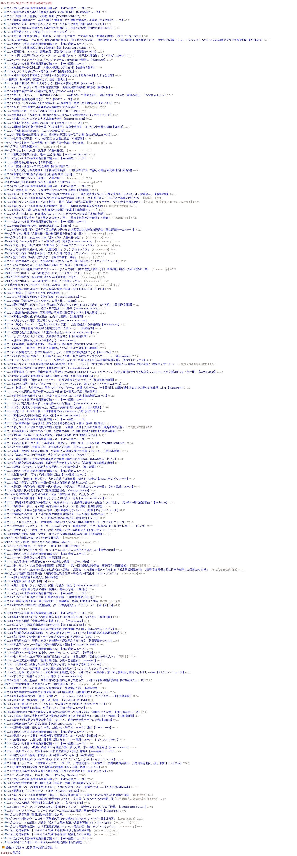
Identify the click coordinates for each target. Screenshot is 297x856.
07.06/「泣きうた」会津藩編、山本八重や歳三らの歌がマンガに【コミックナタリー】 (58, 668)
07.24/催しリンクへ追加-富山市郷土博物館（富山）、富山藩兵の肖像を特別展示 (55, 206)
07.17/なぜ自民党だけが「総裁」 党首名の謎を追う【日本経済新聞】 (48, 336)
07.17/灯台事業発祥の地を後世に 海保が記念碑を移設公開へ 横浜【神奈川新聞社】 (56, 423)
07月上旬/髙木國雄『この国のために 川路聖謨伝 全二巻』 (41, 684)
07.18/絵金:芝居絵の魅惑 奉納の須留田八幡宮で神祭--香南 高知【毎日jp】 (50, 376)
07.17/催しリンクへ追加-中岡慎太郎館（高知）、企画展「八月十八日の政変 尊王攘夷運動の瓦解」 (66, 427)
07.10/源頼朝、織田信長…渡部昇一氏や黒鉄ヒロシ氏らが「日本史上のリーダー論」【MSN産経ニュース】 (70, 486)
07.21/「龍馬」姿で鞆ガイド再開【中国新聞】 (34, 293)
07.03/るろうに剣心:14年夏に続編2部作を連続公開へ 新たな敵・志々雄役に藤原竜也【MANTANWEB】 (68, 747)
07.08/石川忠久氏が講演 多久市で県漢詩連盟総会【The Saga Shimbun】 (49, 490)
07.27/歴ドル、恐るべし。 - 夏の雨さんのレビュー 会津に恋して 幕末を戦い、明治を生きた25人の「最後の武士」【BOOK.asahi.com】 (87, 95)
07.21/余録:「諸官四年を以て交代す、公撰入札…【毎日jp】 (42, 300)
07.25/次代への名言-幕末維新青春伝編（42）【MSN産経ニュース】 (47, 158)
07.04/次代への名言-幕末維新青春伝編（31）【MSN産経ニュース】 (47, 731)
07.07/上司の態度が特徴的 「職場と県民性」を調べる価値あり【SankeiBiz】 (52, 660)
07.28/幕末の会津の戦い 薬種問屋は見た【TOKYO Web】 (40, 91)
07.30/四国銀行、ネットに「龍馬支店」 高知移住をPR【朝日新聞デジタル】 (52, 51)
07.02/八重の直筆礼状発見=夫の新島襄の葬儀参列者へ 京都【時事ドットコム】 (54, 767)
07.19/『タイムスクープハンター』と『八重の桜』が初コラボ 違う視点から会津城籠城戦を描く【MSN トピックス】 (76, 360)
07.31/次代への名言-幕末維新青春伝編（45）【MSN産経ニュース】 (47, 8)
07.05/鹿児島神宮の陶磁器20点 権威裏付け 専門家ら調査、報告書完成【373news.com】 (58, 692)
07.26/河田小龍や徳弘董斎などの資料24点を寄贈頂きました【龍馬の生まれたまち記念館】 (61, 75)
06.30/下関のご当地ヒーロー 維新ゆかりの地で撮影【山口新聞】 (45, 842)
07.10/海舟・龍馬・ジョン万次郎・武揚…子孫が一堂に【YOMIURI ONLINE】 (53, 585)
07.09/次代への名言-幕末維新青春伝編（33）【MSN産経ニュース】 (47, 613)
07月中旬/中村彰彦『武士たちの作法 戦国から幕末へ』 (40, 542)
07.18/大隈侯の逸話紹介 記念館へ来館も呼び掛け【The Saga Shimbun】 (49, 368)
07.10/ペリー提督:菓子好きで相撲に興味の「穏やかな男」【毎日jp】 (48, 589)
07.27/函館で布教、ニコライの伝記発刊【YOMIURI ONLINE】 (44, 111)
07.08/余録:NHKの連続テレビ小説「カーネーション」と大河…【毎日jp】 (50, 652)
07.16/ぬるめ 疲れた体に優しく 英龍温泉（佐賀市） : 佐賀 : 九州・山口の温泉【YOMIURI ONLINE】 (67, 443)
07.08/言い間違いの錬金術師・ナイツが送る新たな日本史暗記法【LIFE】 (50, 636)
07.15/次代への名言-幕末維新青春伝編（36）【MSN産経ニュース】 (47, 470)
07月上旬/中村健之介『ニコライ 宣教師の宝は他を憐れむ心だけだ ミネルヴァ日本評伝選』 (62, 818)
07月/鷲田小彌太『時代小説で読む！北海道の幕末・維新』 (42, 257)
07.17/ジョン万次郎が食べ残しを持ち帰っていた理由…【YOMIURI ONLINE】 (53, 403)
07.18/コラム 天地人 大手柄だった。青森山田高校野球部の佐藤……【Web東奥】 (55, 407)
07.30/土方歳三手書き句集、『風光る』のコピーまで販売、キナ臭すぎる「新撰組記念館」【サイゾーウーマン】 (74, 36)
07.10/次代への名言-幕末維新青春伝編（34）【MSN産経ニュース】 (47, 593)
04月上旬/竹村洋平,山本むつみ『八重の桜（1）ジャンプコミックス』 (48, 249)
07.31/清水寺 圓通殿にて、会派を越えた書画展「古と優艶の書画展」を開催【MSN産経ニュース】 (65, 20)
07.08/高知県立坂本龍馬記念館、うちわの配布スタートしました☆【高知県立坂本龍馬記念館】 (64, 632)
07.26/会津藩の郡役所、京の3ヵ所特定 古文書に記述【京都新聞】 (46, 138)
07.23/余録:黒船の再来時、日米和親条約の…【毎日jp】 (40, 225)
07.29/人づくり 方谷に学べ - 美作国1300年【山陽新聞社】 (41, 71)
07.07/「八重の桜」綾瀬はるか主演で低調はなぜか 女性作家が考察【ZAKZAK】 (55, 664)
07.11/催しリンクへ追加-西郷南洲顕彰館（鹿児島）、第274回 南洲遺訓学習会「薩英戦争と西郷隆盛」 (68, 565)
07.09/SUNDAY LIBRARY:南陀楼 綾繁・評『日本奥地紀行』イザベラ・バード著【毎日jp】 (60, 605)
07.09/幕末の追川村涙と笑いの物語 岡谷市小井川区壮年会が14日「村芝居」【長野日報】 (60, 617)
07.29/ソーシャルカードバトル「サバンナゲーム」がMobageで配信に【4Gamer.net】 (57, 59)
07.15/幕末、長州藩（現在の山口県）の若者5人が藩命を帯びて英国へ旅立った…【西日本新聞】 (64, 451)
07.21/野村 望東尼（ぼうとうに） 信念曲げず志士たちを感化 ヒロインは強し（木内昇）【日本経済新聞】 (70, 304)
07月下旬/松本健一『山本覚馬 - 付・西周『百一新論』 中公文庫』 (46, 142)
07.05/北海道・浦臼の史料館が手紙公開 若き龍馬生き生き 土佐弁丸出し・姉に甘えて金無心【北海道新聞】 (71, 715)
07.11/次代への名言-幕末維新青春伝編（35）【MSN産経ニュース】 (47, 553)
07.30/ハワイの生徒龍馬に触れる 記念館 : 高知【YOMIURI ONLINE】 (48, 47)
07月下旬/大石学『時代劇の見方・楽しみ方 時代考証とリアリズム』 (48, 253)
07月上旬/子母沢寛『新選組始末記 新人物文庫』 (36, 814)
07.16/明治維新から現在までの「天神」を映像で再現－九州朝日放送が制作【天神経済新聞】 (62, 431)
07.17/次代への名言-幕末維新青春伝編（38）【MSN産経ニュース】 (47, 419)
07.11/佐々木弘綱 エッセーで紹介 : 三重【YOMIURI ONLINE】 (44, 546)
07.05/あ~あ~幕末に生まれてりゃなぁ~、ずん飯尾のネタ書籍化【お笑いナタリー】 (56, 704)
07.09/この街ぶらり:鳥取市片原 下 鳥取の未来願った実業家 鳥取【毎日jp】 (51, 597)
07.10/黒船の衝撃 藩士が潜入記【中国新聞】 (33, 577)
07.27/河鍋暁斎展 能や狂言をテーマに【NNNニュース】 (40, 99)
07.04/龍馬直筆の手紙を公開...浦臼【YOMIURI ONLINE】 (41, 723)
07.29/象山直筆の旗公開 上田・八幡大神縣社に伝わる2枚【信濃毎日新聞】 (51, 67)
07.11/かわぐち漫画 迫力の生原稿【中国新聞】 (34, 557)
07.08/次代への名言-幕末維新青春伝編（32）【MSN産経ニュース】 (47, 648)
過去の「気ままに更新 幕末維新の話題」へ (31, 847)
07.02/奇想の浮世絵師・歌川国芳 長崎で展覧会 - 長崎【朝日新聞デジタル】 (52, 783)
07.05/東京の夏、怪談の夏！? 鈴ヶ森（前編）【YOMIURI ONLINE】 (47, 700)
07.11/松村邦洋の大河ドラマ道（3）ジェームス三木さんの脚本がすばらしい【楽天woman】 (61, 549)
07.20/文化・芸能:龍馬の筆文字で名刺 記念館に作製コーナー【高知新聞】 (51, 328)
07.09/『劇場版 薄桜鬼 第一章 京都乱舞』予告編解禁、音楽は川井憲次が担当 (53, 601)
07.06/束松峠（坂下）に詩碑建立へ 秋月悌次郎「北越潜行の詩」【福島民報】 (53, 688)
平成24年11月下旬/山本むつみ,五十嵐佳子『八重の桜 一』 (41, 182)
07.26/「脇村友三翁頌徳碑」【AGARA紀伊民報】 (36, 130)
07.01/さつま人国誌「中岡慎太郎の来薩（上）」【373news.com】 (45, 802)
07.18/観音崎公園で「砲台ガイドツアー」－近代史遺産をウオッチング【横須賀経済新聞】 (61, 379)
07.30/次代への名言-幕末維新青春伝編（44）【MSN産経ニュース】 (47, 43)
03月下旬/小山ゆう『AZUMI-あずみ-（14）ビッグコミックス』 (45, 281)
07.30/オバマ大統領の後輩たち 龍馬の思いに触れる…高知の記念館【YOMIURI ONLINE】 (60, 28)
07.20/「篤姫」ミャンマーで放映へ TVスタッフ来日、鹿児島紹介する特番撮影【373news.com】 (64, 324)
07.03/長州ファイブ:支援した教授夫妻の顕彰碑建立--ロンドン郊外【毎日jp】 (52, 735)
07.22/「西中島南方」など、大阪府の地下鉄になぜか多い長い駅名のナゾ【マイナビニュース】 (64, 261)
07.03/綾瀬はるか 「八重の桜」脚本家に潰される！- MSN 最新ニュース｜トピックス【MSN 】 (63, 739)
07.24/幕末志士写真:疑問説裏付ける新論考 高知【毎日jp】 (41, 174)
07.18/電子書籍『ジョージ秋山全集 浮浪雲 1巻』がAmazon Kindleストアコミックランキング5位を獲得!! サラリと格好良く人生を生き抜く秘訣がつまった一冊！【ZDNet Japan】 (112, 371)
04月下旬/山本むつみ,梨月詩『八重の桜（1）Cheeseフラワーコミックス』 (51, 245)
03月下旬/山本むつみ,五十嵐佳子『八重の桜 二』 (36, 178)
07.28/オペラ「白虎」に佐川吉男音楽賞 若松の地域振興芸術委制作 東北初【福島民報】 (59, 87)
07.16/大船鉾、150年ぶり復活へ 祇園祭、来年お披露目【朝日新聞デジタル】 (53, 435)
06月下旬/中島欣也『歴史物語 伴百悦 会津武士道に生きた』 (43, 277)
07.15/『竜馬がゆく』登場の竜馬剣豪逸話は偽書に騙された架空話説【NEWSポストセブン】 (62, 459)
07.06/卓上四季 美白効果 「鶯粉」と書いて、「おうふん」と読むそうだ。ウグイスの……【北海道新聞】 (70, 696)
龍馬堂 (17, 852)
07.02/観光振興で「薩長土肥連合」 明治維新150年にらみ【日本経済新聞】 (51, 755)
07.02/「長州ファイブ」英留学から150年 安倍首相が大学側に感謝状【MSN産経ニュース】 (61, 751)
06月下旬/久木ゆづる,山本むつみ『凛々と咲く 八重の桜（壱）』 (45, 237)
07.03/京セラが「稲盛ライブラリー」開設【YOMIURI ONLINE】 (45, 676)
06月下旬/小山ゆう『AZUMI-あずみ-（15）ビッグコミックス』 (45, 273)
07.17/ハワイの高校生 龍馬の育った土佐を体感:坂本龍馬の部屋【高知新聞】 (52, 391)
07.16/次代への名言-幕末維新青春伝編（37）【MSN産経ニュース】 (47, 439)
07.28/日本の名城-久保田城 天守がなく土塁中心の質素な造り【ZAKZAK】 (51, 83)
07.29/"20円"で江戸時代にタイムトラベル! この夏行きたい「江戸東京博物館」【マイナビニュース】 (67, 55)
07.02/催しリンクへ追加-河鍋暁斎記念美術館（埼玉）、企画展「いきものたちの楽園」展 (60, 798)
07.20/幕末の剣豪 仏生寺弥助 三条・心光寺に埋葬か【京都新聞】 (46, 316)
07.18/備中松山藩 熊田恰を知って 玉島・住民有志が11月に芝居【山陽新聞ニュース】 (57, 395)
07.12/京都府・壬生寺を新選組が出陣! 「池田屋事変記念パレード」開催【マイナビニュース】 (63, 510)
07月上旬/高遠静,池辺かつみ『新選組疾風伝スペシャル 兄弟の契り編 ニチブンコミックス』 (62, 826)
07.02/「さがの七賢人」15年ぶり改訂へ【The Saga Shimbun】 (43, 775)
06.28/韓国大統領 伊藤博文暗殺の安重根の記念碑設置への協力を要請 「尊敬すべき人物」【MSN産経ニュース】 (74, 712)
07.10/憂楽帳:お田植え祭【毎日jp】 (27, 581)
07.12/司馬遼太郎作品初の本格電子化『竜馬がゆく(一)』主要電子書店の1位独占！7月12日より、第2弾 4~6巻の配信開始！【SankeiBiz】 (88, 502)
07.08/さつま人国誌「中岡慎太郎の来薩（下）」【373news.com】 (45, 620)
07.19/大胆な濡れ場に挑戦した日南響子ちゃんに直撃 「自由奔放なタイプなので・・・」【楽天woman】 (69, 356)
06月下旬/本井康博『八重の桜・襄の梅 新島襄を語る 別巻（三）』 (47, 233)
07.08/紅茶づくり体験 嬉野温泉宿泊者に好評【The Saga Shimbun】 (46, 624)
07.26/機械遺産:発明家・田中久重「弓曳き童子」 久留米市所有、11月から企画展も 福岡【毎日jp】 (66, 126)
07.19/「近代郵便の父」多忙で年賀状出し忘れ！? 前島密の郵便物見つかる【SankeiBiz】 (59, 352)
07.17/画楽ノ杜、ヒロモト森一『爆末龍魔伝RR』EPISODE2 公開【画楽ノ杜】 (53, 411)
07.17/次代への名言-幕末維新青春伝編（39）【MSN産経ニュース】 (47, 399)
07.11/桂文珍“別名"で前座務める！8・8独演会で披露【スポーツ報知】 (49, 561)
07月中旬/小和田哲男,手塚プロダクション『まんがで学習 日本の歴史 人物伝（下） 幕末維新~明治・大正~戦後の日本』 (78, 269)
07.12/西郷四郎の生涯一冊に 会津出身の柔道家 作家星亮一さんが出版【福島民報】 (56, 514)
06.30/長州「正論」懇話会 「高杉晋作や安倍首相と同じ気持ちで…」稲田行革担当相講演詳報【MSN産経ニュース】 (76, 680)
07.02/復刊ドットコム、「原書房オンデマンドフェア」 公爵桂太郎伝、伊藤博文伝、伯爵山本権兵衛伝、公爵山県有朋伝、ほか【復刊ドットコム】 (95, 763)
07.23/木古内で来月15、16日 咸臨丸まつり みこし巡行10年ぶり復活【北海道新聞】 (56, 213)
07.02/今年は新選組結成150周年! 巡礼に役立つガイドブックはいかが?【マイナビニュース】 (62, 759)
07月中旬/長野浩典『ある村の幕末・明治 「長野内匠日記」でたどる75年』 (52, 494)
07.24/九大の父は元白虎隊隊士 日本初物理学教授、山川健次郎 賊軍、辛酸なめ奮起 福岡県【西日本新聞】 (70, 170)
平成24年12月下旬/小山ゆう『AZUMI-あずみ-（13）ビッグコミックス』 (50, 284)
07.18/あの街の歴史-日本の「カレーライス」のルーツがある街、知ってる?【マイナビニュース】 (65, 383)
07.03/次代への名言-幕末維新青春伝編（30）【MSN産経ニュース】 (47, 743)
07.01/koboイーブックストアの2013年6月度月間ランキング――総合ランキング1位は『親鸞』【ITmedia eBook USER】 (77, 806)
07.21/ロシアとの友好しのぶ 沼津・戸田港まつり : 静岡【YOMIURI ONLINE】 (53, 308)
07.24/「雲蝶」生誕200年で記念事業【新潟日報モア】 (39, 166)
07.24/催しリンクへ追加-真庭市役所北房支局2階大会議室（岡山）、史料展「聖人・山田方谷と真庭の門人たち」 (74, 198)
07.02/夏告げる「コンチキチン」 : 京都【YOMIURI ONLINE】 (43, 790)
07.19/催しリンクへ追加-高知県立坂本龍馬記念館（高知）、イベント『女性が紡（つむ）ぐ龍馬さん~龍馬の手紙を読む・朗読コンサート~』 (91, 364)
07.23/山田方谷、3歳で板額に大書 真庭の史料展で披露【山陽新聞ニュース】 (53, 209)
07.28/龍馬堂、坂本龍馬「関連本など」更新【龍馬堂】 (35, 79)
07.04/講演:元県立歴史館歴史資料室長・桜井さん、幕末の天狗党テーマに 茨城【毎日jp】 (60, 719)
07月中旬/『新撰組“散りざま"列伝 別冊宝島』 (34, 537)
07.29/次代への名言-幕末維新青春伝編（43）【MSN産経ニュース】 (47, 63)
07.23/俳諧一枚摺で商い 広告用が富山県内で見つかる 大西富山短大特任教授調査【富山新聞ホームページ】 (71, 229)
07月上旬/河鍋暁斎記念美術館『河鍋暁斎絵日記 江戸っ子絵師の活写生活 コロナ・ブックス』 (63, 573)
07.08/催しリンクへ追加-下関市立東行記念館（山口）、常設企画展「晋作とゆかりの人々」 (61, 656)
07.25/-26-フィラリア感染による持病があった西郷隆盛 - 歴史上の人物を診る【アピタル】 (60, 103)
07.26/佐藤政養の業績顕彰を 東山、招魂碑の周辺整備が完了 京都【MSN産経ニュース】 (59, 134)
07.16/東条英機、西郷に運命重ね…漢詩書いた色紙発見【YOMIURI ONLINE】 (53, 344)
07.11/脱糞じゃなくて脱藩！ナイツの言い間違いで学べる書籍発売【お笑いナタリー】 (58, 530)
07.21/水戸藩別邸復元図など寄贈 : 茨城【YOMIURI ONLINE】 (43, 296)
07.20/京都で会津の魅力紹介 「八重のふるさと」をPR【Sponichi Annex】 (50, 332)
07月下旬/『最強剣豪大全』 (23, 146)
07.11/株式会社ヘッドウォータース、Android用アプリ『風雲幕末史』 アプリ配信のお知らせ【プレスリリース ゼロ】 (77, 526)
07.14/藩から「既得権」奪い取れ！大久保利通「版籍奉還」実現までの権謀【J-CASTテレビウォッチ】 (68, 478)
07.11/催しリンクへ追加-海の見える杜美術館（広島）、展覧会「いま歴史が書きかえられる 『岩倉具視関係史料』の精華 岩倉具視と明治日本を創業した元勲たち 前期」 (108, 569)
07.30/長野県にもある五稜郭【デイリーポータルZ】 (38, 31)
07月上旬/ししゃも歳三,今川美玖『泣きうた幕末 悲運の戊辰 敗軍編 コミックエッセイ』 (59, 822)
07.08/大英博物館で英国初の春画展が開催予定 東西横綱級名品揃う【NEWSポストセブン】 (61, 629)
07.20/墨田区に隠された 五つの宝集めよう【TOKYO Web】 (42, 340)
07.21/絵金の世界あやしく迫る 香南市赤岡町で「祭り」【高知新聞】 (48, 265)
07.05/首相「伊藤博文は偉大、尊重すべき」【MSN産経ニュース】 (46, 707)
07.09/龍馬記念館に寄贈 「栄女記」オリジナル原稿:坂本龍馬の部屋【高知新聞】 (55, 534)
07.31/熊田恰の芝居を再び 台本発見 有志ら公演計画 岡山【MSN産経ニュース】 (54, 12)
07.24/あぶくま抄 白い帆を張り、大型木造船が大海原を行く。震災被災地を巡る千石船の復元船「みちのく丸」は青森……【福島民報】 (88, 194)
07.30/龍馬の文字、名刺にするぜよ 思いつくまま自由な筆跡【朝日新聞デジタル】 (56, 24)
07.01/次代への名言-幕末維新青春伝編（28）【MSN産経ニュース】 (47, 838)
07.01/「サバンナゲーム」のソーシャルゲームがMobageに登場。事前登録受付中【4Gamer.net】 (63, 810)
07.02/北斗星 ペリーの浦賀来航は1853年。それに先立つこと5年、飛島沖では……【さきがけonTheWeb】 (69, 787)
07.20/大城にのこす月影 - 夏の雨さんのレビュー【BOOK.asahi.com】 (47, 320)
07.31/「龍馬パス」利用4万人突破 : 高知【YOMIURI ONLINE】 (44, 16)
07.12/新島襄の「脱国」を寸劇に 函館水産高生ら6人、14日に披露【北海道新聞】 (55, 506)
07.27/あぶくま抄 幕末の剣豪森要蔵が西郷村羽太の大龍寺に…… (45, 107)
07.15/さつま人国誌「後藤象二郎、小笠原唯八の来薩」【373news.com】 (49, 447)
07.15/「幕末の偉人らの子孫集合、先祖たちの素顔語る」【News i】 (47, 454)
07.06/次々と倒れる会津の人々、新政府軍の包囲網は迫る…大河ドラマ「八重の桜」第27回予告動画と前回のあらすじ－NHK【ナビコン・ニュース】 (96, 672)
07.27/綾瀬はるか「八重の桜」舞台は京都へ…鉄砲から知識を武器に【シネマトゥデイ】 (60, 115)
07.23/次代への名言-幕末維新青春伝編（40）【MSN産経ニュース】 (47, 221)
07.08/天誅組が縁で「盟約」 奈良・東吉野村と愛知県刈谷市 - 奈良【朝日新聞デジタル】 (60, 640)
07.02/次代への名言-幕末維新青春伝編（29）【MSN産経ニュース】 (47, 779)
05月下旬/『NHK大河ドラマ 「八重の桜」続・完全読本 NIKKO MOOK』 (50, 241)
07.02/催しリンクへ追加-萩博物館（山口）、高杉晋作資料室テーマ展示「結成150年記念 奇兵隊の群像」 (69, 795)
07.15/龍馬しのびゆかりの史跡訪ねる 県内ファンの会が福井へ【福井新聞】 (52, 466)
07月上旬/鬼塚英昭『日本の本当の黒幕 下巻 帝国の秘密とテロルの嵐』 (49, 834)
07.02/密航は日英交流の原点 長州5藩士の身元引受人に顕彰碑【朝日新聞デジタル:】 (57, 771)
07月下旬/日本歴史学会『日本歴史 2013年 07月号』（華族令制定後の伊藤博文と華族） (59, 217)
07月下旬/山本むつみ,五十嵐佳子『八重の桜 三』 (36, 150)
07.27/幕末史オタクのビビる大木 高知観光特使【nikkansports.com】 (46, 118)
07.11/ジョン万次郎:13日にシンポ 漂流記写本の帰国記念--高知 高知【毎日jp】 (53, 518)
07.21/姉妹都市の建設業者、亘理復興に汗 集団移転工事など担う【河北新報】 (53, 312)
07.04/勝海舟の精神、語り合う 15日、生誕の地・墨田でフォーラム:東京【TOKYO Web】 (60, 727)
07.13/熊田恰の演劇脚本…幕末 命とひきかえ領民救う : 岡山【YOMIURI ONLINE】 (56, 498)
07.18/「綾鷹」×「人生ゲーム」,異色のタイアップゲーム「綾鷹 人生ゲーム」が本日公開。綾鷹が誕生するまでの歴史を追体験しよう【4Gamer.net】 (95, 387)
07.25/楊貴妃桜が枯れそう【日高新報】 (30, 162)
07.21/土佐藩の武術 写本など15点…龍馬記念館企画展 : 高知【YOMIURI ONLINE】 (56, 289)
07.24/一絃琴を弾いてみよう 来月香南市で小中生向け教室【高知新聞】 (49, 190)
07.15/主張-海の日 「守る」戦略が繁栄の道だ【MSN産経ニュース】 (47, 474)
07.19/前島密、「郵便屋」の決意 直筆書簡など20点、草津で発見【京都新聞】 (53, 348)
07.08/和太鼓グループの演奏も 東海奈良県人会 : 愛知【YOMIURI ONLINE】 (52, 644)
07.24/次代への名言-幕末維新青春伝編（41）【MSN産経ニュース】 (47, 186)
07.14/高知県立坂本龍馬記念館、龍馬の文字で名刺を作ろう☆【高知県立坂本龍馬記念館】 (61, 462)
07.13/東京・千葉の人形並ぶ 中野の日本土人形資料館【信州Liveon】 (48, 482)
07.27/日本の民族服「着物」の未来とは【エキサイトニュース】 (45, 123)
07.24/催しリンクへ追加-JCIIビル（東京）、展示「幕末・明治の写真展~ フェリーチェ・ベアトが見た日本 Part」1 (75, 201)
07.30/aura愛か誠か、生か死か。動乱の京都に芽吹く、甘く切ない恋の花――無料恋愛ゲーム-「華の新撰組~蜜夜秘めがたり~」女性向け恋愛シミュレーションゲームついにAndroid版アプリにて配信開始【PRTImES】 (135, 40)
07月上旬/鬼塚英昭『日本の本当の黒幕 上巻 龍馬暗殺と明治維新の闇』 (49, 830)
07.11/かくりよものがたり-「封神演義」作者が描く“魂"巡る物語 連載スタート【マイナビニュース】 (67, 522)
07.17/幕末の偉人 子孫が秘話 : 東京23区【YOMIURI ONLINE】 (44, 415)
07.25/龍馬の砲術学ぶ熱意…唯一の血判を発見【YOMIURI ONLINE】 (48, 154)
